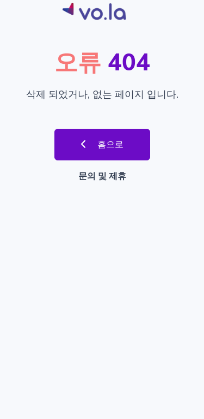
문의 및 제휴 (102, 176)
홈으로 (102, 145)
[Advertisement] (102, 298)
